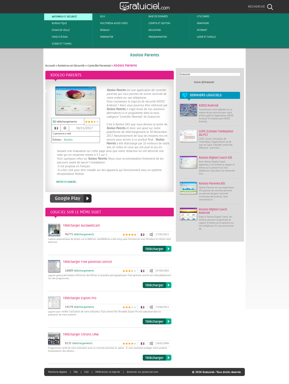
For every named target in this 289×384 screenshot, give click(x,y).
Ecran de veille (57, 30)
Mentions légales (57, 372)
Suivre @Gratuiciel (204, 82)
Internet (198, 30)
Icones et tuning (58, 44)
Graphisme (199, 23)
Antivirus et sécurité (61, 16)
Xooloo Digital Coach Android (213, 211)
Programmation (154, 37)
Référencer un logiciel (107, 372)
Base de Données (155, 16)
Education (151, 30)
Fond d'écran (56, 37)
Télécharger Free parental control (157, 285)
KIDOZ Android (208, 105)
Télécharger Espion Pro (157, 321)
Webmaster (103, 37)
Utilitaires (199, 16)
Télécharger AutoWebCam (157, 249)
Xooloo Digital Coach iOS (215, 157)
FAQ (76, 372)
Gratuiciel (185, 74)
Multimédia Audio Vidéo (111, 23)
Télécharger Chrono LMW (157, 358)
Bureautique (56, 23)
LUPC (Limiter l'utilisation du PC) (216, 133)
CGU (86, 372)
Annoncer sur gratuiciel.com (142, 372)
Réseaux (102, 30)
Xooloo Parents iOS (212, 183)
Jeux (99, 16)
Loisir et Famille (203, 37)
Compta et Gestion (156, 23)
